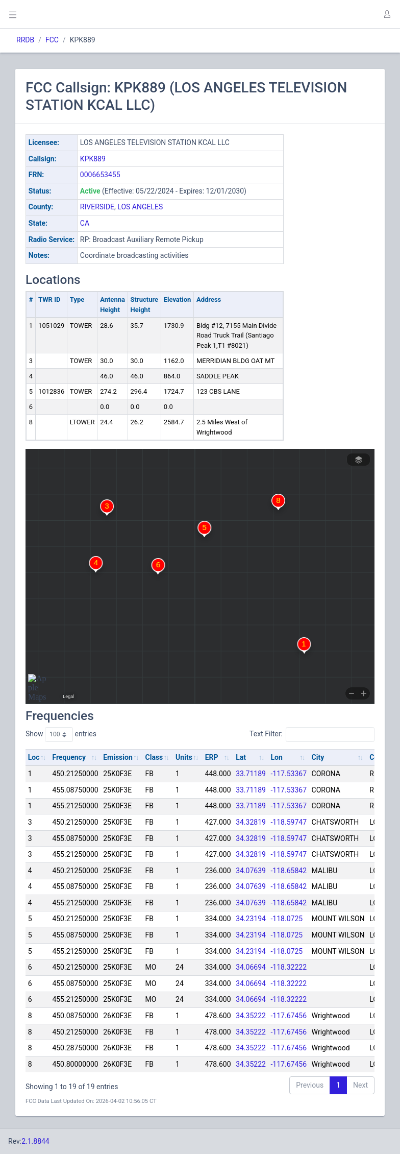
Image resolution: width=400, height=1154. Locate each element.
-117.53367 (289, 774)
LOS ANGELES (140, 207)
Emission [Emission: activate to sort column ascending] (118, 757)
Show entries (61, 734)
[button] (386, 14)
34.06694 (251, 967)
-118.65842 (289, 871)
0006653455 (100, 175)
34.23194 (251, 919)
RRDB (25, 40)
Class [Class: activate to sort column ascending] (154, 757)
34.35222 (251, 1016)
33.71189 (251, 774)
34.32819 (251, 822)
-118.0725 (287, 919)
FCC (52, 40)
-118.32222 (289, 967)
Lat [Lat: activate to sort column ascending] (241, 757)
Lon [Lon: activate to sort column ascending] (277, 757)
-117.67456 (289, 1016)
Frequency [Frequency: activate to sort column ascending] (69, 757)
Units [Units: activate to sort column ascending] (184, 757)
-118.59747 (289, 822)
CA (84, 223)
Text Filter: (311, 734)
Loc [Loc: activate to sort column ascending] (34, 757)
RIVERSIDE (97, 207)
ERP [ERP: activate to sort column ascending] (211, 757)
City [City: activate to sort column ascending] (318, 757)
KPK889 (93, 159)
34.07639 (251, 871)
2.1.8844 (35, 1141)
